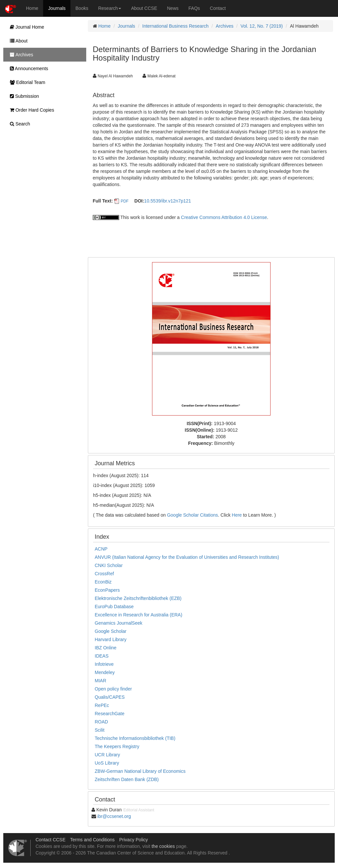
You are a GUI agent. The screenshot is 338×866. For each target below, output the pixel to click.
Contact (218, 8)
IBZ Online (106, 647)
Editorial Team (26, 82)
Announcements (27, 68)
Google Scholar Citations (192, 515)
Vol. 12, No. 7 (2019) (262, 26)
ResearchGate (109, 713)
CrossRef (104, 573)
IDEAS (102, 656)
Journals (56, 8)
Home (32, 8)
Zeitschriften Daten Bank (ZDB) (127, 779)
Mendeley (105, 672)
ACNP (101, 549)
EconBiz (103, 581)
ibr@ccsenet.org (114, 816)
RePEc (102, 705)
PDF (125, 201)
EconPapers (107, 590)
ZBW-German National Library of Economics (140, 771)
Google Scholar (111, 631)
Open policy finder (113, 688)
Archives (225, 26)
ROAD (101, 721)
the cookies (163, 846)
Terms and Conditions (92, 839)
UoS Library (107, 763)
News (173, 8)
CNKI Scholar (109, 565)
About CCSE (144, 8)
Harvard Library (110, 639)
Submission (23, 96)
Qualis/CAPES (110, 697)
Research (109, 8)
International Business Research (175, 26)
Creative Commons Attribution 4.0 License (224, 217)
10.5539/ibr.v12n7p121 (167, 200)
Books (81, 8)
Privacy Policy (133, 839)
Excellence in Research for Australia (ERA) (138, 614)
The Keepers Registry (117, 746)
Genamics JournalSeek (119, 623)
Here (237, 515)
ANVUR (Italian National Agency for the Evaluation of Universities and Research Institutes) (187, 557)
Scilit (100, 730)
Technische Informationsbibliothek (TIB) (135, 738)
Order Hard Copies (30, 110)
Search (18, 123)
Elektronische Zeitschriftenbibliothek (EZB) (138, 598)
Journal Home (25, 27)
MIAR (100, 680)
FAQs (194, 8)
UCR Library (107, 754)
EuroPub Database (114, 606)
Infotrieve (104, 664)
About (17, 40)
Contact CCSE (50, 839)
